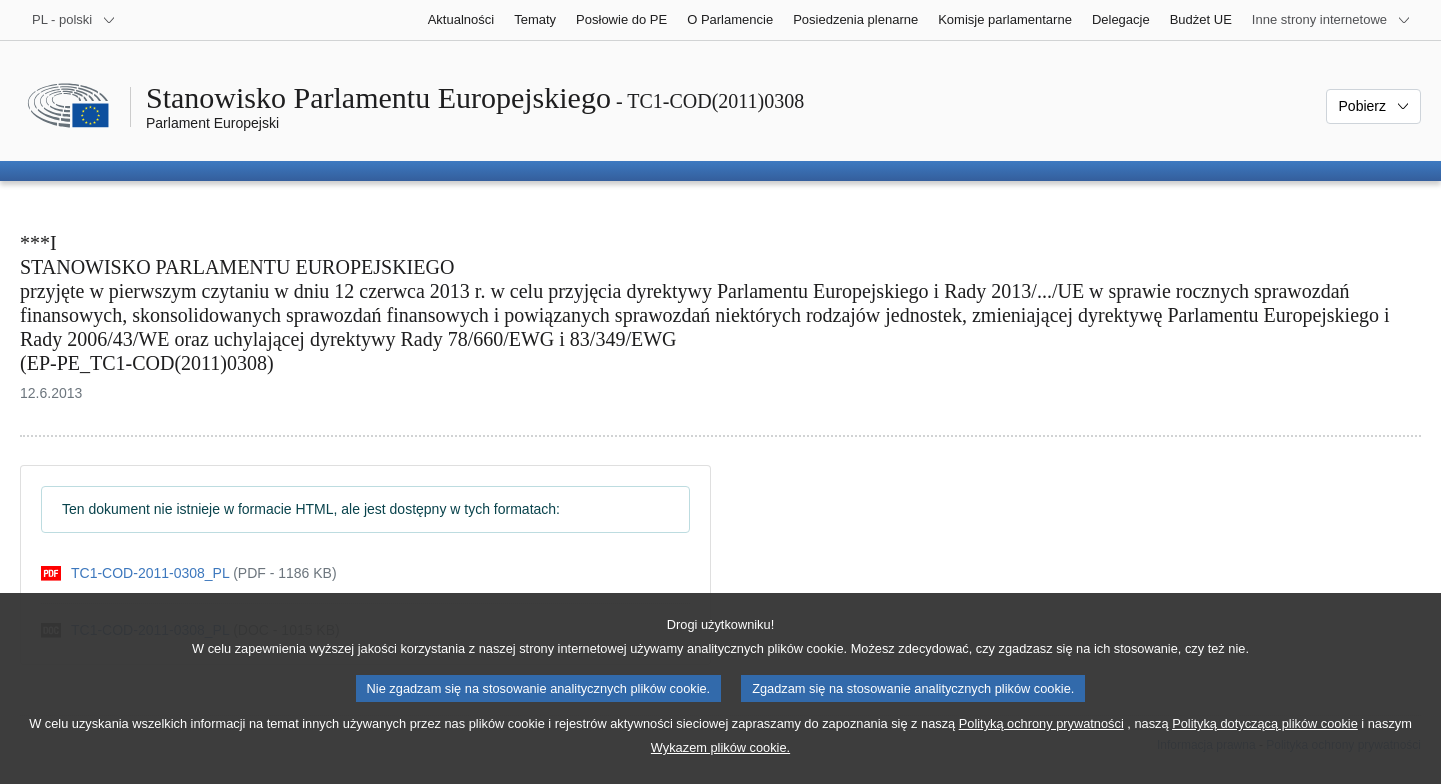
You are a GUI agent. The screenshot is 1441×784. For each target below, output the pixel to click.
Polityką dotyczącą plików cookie (1265, 745)
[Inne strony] (1331, 20)
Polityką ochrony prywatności (1041, 745)
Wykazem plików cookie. (720, 769)
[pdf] (189, 573)
